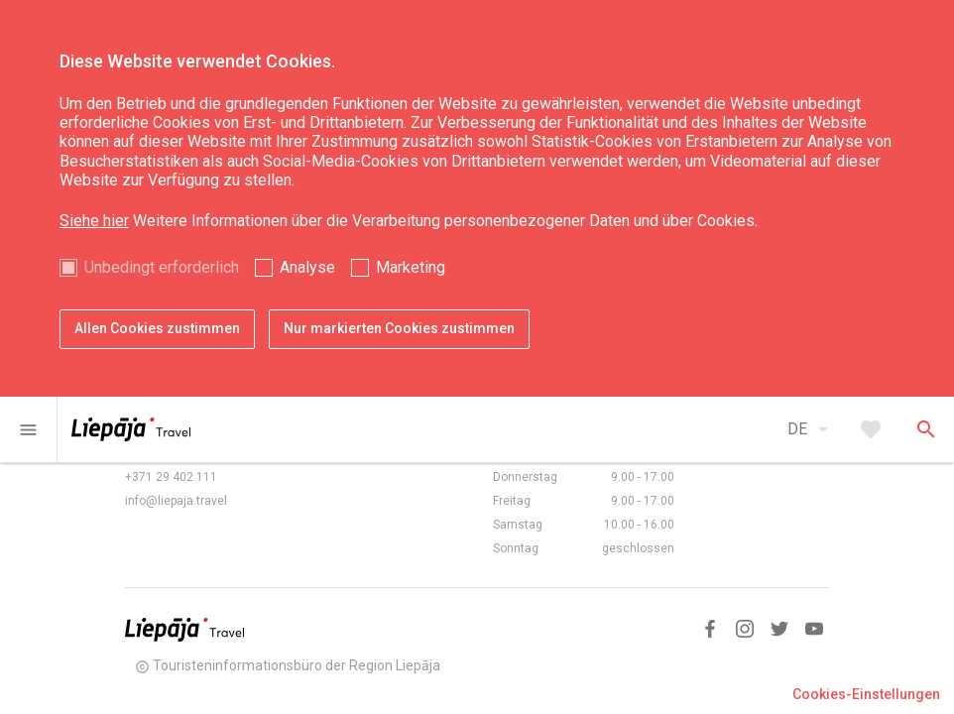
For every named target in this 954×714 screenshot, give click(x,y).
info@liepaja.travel (176, 501)
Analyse (307, 267)
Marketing (410, 267)
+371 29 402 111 (171, 477)
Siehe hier (94, 220)
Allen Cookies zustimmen (157, 328)
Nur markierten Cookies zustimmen (399, 328)
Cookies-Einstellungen (866, 694)
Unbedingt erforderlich (161, 267)
